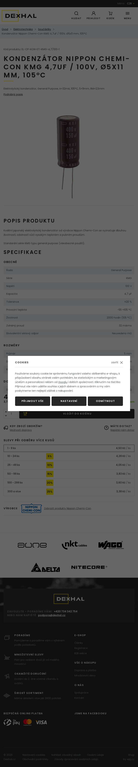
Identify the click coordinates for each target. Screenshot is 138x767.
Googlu (62, 382)
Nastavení (69, 401)
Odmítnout (105, 401)
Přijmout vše (33, 401)
